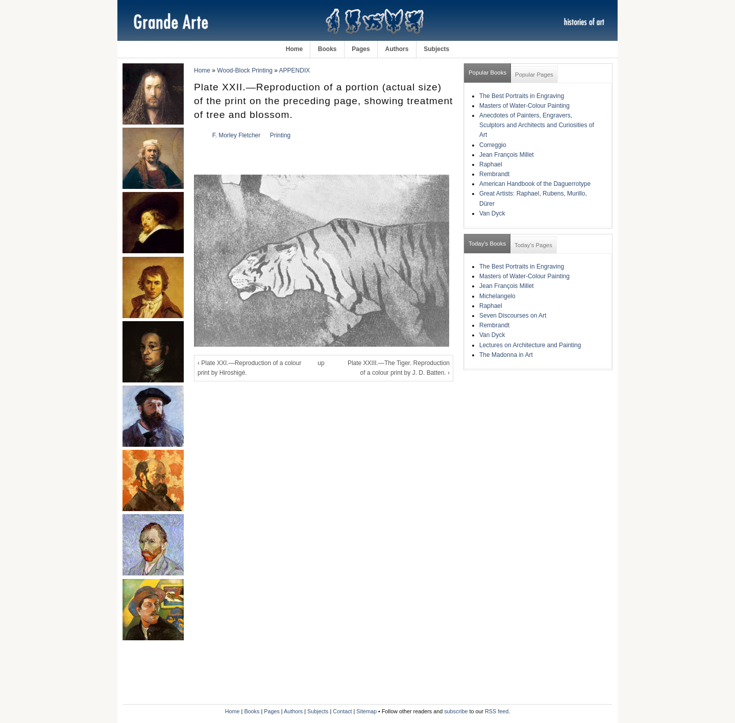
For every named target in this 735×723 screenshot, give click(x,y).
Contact (342, 711)
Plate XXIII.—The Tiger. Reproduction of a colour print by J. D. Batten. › (399, 367)
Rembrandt (494, 174)
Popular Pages (534, 74)
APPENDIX (294, 70)
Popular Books (487, 72)
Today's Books (487, 243)
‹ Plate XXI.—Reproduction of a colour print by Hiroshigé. (249, 367)
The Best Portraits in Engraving (521, 96)
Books (327, 49)
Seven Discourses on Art (512, 315)
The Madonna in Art (506, 354)
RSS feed (496, 711)
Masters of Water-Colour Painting (524, 105)
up (320, 363)
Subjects (436, 49)
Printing (280, 135)
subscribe (456, 711)
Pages (361, 49)
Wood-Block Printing (245, 70)
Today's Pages (533, 245)
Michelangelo (497, 296)
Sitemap (366, 711)
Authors (396, 49)
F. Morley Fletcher (236, 135)
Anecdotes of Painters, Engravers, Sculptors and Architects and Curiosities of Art (536, 125)
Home (294, 49)
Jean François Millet (506, 154)
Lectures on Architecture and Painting (530, 345)
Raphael (490, 164)
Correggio (492, 145)
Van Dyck (492, 213)
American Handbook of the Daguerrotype (535, 183)
